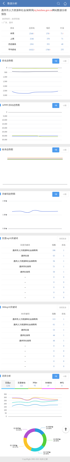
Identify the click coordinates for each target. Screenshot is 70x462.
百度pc (8, 384)
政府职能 (16, 19)
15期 (64, 61)
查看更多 (62, 239)
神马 (62, 384)
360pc (35, 384)
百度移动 (21, 384)
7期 (55, 61)
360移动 (48, 384)
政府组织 (6, 19)
